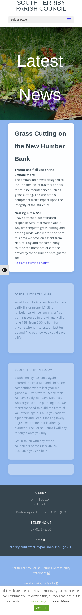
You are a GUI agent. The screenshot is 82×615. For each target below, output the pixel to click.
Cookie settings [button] (35, 601)
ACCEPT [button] (41, 608)
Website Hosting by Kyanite (41, 583)
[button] (69, 20)
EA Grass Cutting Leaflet (32, 265)
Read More (61, 601)
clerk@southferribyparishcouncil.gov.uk (41, 547)
